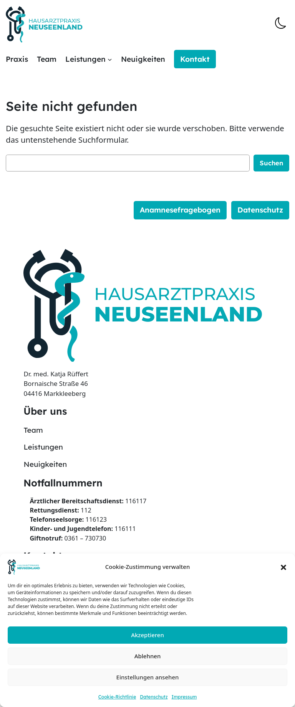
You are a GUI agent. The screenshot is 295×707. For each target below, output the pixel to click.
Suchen (271, 163)
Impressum (184, 697)
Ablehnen (147, 656)
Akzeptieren (147, 635)
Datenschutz (153, 697)
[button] (283, 567)
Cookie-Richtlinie (117, 697)
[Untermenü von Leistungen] (110, 59)
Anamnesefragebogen (180, 209)
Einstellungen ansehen (147, 677)
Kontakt (195, 59)
